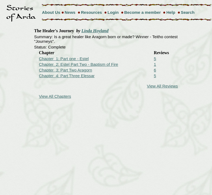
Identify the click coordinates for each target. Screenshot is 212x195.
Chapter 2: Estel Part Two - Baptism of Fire (78, 64)
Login (113, 12)
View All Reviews (162, 86)
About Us (51, 12)
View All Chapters (55, 96)
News (70, 12)
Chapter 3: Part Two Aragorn (65, 70)
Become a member (142, 12)
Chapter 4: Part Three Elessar (67, 75)
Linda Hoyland (95, 30)
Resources (91, 12)
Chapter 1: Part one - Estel (64, 58)
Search (188, 12)
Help (170, 12)
